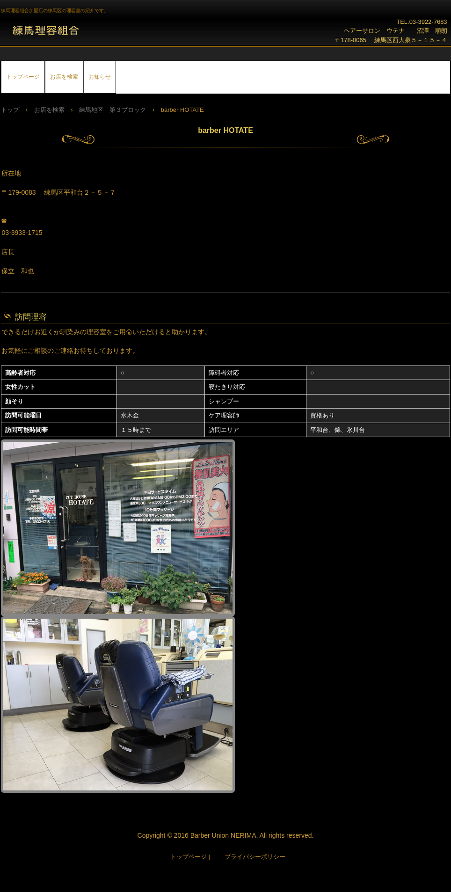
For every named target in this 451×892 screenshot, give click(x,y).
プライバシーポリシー (255, 856)
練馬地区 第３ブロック (112, 109)
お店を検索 (64, 76)
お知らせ (99, 76)
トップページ (23, 76)
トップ (10, 109)
